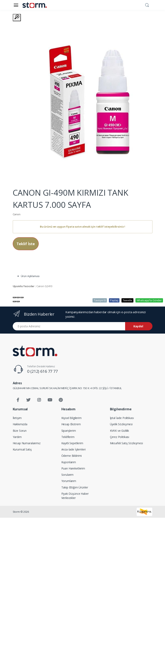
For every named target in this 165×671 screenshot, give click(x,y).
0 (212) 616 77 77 (42, 371)
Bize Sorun (20, 431)
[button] (147, 5)
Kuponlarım (68, 462)
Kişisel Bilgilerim (71, 418)
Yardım (17, 437)
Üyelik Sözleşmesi (121, 424)
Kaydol (138, 326)
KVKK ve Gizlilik (119, 431)
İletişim (17, 418)
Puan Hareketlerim (73, 468)
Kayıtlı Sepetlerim (72, 443)
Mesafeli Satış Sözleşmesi (126, 443)
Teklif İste (26, 243)
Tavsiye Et (100, 300)
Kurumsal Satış (22, 449)
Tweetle (127, 300)
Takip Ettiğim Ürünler (74, 487)
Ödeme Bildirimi (71, 456)
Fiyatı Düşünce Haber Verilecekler (75, 496)
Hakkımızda (20, 424)
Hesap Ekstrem (71, 424)
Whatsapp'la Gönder (149, 300)
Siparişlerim (68, 431)
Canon (16, 214)
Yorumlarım (68, 481)
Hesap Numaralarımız (26, 443)
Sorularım (67, 475)
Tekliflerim (68, 437)
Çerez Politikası (119, 437)
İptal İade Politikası (122, 418)
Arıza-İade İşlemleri (73, 449)
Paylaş (114, 300)
